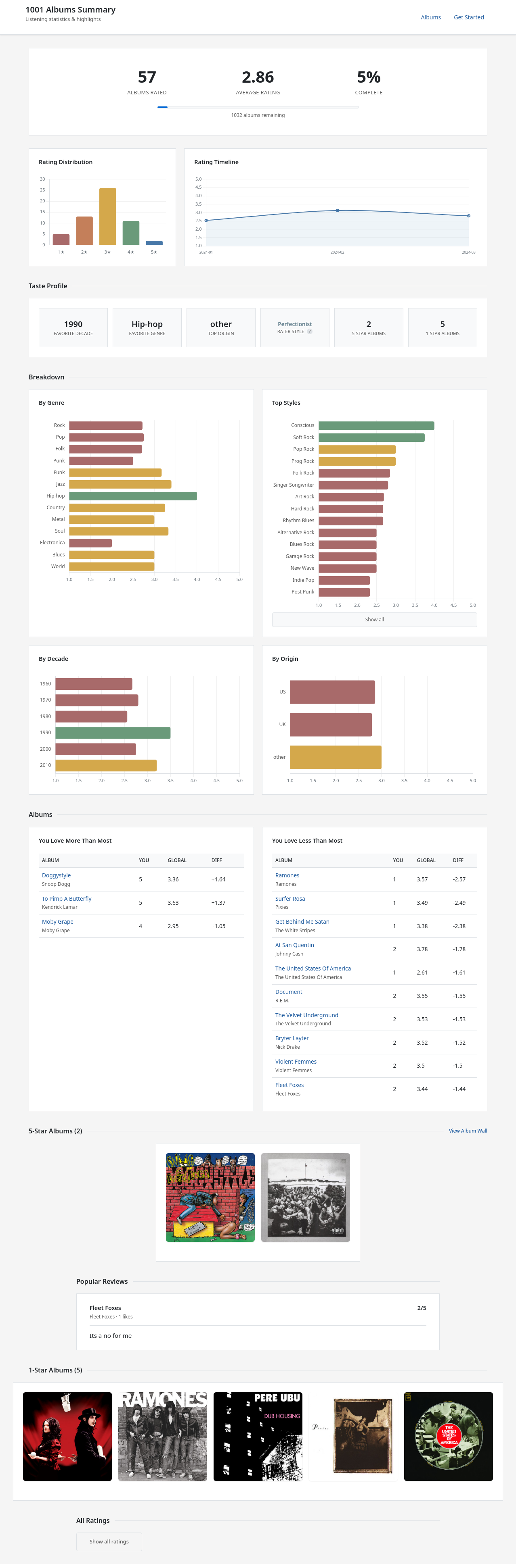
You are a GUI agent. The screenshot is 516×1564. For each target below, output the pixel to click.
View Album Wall (468, 1130)
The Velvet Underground (306, 1015)
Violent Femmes (296, 1061)
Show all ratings (109, 1541)
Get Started (469, 17)
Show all (374, 619)
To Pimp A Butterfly (66, 898)
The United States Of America (313, 968)
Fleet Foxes (289, 1085)
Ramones (287, 875)
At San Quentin (294, 945)
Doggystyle (56, 875)
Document (288, 991)
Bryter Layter (292, 1038)
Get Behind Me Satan (302, 921)
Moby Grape (57, 921)
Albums (431, 17)
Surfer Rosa (290, 898)
